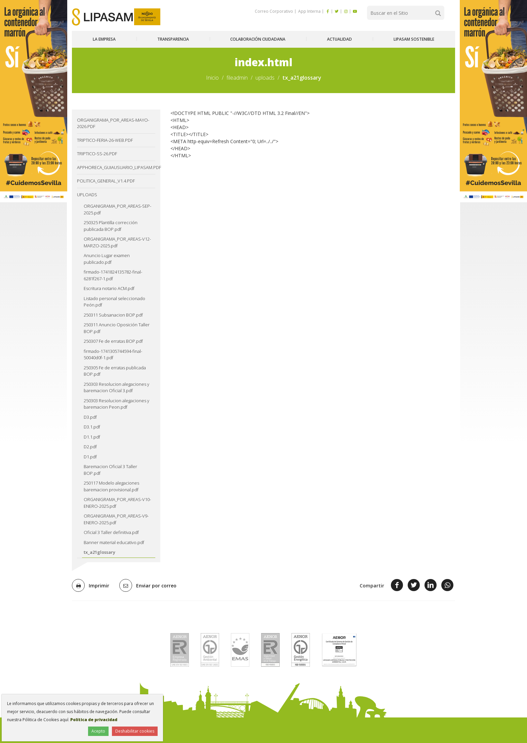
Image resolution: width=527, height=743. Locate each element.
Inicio (212, 77)
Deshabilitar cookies (134, 731)
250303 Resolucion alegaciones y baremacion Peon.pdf (116, 404)
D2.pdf (90, 447)
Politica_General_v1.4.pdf (106, 181)
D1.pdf (90, 457)
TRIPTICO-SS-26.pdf (97, 154)
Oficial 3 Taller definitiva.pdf (111, 532)
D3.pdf (90, 417)
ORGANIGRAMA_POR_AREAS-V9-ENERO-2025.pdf (116, 519)
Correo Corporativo (274, 11)
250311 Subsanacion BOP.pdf (113, 315)
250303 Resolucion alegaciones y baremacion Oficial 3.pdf (116, 387)
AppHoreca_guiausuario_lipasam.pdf (116, 167)
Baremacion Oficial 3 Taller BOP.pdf (110, 469)
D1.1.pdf (92, 437)
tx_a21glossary (99, 552)
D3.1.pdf (92, 427)
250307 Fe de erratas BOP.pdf (113, 341)
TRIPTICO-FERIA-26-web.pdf (105, 140)
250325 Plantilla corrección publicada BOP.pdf (110, 225)
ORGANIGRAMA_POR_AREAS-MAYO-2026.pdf (113, 123)
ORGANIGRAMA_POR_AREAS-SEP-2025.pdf (117, 209)
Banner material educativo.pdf (114, 542)
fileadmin (237, 77)
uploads (265, 77)
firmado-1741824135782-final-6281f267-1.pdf (113, 275)
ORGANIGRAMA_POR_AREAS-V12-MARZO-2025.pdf (117, 242)
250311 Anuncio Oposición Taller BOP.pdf (117, 328)
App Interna (309, 11)
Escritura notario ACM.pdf (109, 288)
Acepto (98, 731)
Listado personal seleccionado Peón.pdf (114, 301)
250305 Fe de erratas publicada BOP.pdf (115, 371)
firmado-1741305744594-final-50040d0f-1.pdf (113, 354)
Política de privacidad (93, 720)
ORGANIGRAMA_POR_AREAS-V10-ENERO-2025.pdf (117, 502)
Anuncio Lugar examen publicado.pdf (107, 258)
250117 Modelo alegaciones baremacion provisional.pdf (111, 486)
